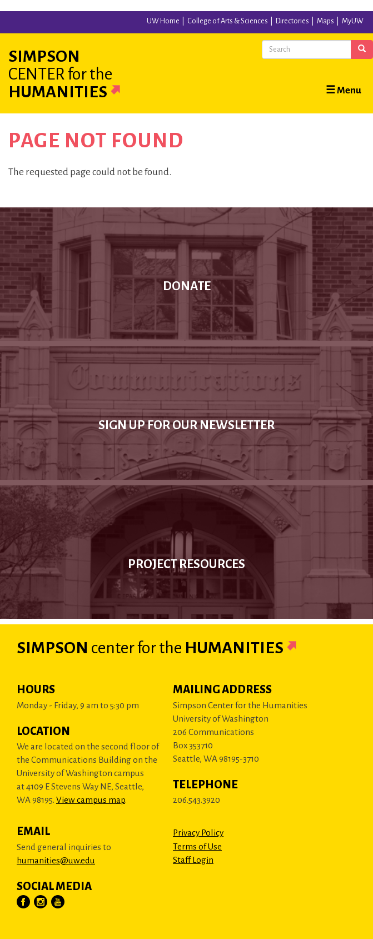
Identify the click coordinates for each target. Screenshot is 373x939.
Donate (187, 286)
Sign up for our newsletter (186, 425)
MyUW (353, 21)
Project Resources (186, 564)
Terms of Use (197, 846)
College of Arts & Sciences (227, 21)
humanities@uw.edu (56, 860)
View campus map (90, 799)
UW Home (163, 21)
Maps (325, 21)
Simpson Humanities (77, 74)
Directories (292, 21)
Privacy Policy (198, 832)
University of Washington (22, 21)
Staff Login (193, 860)
